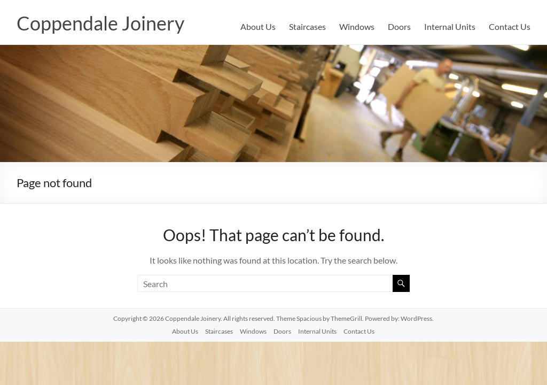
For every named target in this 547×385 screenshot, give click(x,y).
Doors (399, 26)
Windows (356, 26)
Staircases (307, 26)
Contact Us (509, 26)
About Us (258, 26)
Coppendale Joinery (100, 23)
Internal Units (449, 26)
